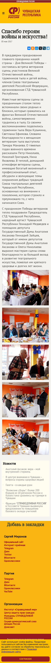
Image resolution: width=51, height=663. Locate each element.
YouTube (8, 591)
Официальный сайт (14, 542)
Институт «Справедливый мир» (20, 609)
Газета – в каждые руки (17, 485)
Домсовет (9, 627)
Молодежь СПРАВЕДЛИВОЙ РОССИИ (18, 617)
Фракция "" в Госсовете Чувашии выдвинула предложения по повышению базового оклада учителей (25, 507)
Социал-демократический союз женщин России (20, 622)
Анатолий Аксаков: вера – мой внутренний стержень (21, 470)
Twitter (8, 554)
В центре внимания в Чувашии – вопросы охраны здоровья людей (23, 478)
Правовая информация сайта (19, 650)
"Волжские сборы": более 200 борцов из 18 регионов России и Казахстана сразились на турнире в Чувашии (24, 494)
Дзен (6, 551)
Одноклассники (12, 561)
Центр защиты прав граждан (19, 612)
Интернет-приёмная (14, 545)
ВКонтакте (9, 558)
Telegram (8, 548)
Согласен (25, 659)
